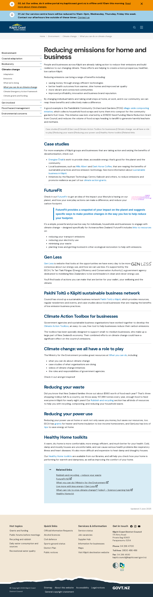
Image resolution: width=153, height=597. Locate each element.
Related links (129, 132)
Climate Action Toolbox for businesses (97, 129)
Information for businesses (91, 543)
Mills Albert (81, 166)
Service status (85, 530)
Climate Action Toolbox (56, 326)
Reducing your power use (87, 132)
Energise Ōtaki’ (56, 159)
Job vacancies (85, 535)
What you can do (118, 355)
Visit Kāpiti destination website (93, 552)
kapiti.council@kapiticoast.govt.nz (130, 557)
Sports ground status (54, 543)
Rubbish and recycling (102, 400)
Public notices (51, 552)
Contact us (84, 17)
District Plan (50, 548)
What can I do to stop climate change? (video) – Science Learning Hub (93, 490)
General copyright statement (59, 591)
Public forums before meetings (25, 535)
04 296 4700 (127, 546)
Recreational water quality (22, 551)
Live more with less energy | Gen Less (75, 486)
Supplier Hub (84, 539)
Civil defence (50, 539)
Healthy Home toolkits (111, 132)
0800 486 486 (129, 550)
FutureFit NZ (62, 478)
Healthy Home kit (65, 493)
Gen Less (73, 129)
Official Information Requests (58, 530)
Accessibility (82, 587)
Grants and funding (19, 530)
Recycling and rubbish (20, 539)
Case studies (52, 129)
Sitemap (48, 587)
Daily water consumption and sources (24, 545)
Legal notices (98, 587)
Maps (81, 548)
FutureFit (63, 129)
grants (58, 423)
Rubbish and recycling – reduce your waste (78, 475)
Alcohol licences (52, 535)
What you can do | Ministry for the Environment (81, 482)
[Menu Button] (141, 27)
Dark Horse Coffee (102, 166)
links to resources (142, 227)
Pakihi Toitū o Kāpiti (110, 299)
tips (46, 427)
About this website (64, 587)
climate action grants (94, 180)
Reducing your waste (64, 132)
